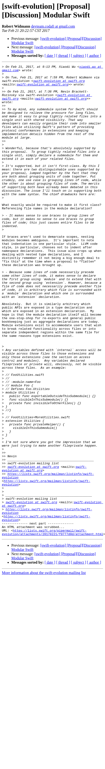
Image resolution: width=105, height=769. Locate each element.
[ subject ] (78, 56)
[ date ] (50, 56)
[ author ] (94, 56)
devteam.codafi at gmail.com (53, 26)
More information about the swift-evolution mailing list (44, 658)
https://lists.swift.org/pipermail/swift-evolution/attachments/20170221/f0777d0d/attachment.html (52, 617)
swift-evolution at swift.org (59, 84)
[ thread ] (63, 56)
